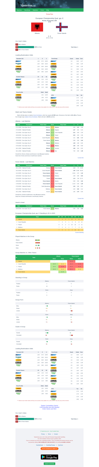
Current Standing (79, 232)
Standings (27, 10)
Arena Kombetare (37, 115)
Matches (19, 10)
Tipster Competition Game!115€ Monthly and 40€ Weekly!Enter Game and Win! (49, 407)
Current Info (81, 157)
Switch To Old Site (49, 463)
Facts (42, 10)
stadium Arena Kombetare (31, 116)
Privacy (43, 434)
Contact (56, 434)
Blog (47, 10)
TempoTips (49, 14)
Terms (49, 434)
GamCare (60, 445)
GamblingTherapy (50, 445)
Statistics (35, 10)
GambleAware (39, 445)
